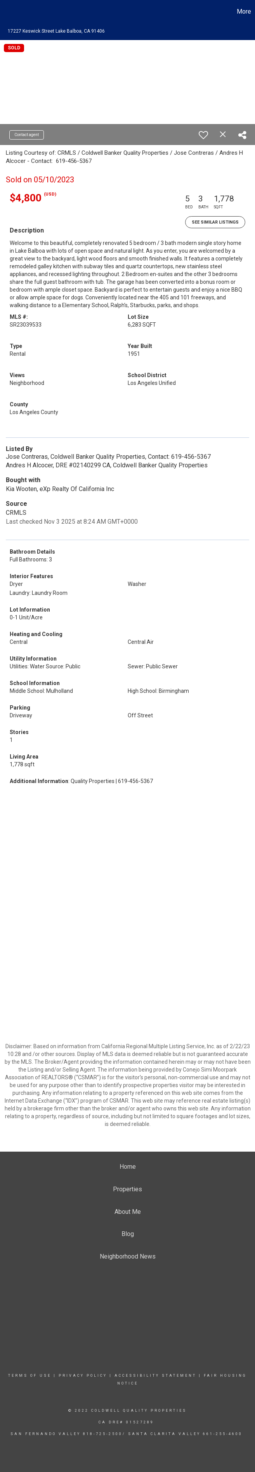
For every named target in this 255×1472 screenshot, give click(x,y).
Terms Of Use (29, 1376)
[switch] (203, 135)
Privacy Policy (83, 1376)
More (244, 11)
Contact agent (26, 135)
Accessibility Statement (155, 1376)
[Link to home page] (10, 11)
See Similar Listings (215, 222)
